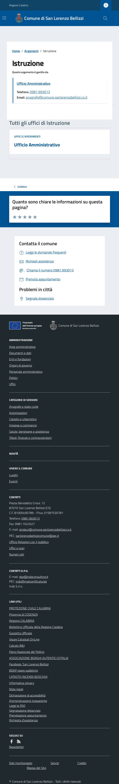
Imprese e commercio (23, 425)
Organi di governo (20, 365)
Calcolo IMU (17, 645)
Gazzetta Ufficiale (20, 633)
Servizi (55, 763)
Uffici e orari (16, 548)
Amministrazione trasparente (28, 700)
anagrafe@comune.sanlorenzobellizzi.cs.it (56, 97)
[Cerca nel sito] (103, 18)
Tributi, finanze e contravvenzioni (30, 437)
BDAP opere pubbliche (23, 670)
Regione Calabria (18, 5)
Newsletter (16, 747)
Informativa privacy (21, 683)
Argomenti (31, 51)
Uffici (12, 384)
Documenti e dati (20, 353)
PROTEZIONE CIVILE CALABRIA (30, 608)
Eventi (13, 481)
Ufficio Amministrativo (33, 83)
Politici (13, 377)
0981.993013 (40, 91)
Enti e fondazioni (20, 359)
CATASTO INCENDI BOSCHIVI (28, 676)
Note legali (16, 689)
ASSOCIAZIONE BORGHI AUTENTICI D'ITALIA (38, 658)
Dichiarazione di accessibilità (27, 695)
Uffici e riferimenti (27, 136)
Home (16, 51)
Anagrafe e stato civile (23, 406)
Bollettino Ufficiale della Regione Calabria (36, 627)
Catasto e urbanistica (23, 419)
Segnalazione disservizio (24, 710)
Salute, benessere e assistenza (29, 431)
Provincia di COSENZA (23, 614)
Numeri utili (16, 554)
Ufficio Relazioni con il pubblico (29, 542)
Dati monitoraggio (20, 763)
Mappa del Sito (36, 768)
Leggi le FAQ (17, 705)
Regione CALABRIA (21, 620)
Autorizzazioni (18, 412)
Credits (81, 763)
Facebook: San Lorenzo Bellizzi (29, 664)
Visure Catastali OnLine (24, 639)
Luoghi (13, 475)
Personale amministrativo (25, 371)
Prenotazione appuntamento (28, 715)
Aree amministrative (22, 346)
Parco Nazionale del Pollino (26, 651)
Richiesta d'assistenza (23, 720)
